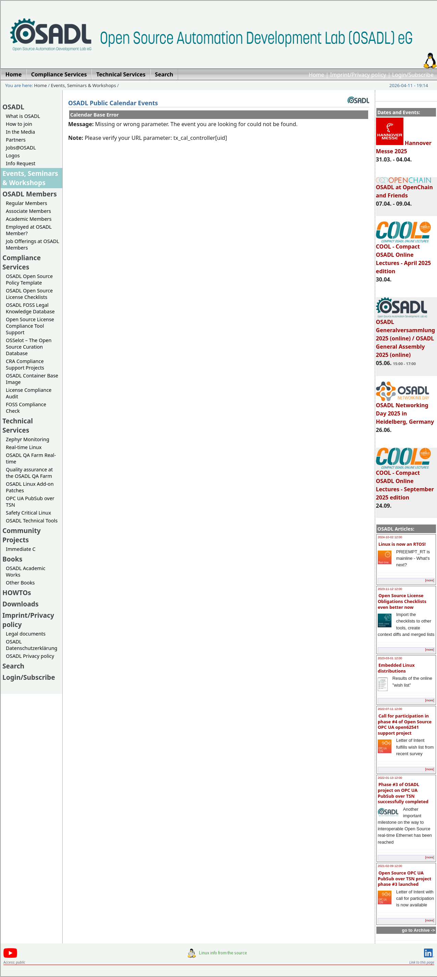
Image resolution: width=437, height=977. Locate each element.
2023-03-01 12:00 (390, 658)
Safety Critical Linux (28, 512)
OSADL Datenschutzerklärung (31, 644)
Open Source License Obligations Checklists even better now (402, 601)
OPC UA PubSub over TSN (30, 501)
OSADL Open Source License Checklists (29, 293)
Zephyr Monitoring (27, 439)
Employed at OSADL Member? (29, 230)
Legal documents (26, 633)
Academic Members (28, 219)
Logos (13, 155)
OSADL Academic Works (25, 571)
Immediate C (21, 549)
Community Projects (21, 535)
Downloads (20, 603)
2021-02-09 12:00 (390, 866)
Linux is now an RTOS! (402, 544)
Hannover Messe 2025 (404, 147)
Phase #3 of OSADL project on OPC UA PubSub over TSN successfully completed (403, 793)
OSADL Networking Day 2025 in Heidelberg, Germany (405, 410)
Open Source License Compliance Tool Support (30, 326)
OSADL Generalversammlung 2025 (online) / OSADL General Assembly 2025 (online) (405, 335)
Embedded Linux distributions (396, 668)
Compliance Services (21, 262)
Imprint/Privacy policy (358, 75)
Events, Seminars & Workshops (83, 85)
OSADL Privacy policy (30, 656)
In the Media (20, 132)
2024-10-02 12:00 (390, 537)
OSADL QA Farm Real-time (31, 458)
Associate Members (28, 211)
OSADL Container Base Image (32, 378)
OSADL (13, 106)
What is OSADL (23, 116)
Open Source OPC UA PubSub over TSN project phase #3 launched (404, 878)
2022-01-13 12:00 (390, 778)
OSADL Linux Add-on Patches (30, 487)
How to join (19, 124)
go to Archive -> (418, 930)
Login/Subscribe (413, 75)
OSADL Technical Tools (32, 520)
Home (316, 75)
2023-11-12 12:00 (390, 589)
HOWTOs (16, 592)
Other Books (20, 582)
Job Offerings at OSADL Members (32, 244)
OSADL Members (29, 193)
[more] (429, 580)
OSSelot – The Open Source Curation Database (28, 347)
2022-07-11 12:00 (390, 709)
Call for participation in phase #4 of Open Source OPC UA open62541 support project (405, 724)
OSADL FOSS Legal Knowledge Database (30, 308)
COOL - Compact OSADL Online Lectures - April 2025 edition (403, 256)
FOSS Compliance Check (26, 407)
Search (13, 666)
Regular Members (26, 203)
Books (12, 559)
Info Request (20, 163)
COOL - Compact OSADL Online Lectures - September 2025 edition (405, 482)
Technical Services (17, 425)
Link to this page (421, 962)
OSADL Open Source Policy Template (29, 279)
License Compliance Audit (28, 393)
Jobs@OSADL (21, 147)
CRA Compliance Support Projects (25, 364)
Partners (16, 139)
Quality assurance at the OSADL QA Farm (29, 472)
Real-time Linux (23, 447)
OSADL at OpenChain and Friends (404, 188)
